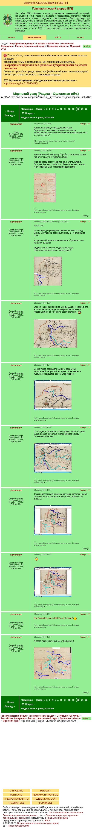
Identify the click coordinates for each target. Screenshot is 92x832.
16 (61, 109)
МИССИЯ (45, 790)
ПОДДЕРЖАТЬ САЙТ (45, 798)
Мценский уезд (10, 721)
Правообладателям (18, 825)
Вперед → (10, 115)
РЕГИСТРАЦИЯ (34, 37)
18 (69, 109)
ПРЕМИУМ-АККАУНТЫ (16, 798)
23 (23, 113)
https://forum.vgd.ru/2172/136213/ (21, 83)
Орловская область (57, 46)
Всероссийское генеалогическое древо (38, 823)
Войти (58, 37)
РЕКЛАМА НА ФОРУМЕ (45, 794)
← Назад (9, 111)
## (89, 124)
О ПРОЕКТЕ (16, 790)
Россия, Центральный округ (30, 46)
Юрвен (39, 117)
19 (73, 109)
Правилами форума (57, 817)
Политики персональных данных (20, 815)
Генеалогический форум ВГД (52, 8)
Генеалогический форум (14, 716)
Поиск (80, 37)
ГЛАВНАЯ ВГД (16, 803)
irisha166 (49, 117)
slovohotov (16, 151)
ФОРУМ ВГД (45, 803)
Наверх (83, 124)
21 (82, 109)
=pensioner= (16, 124)
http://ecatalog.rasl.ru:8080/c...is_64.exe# (53, 618)
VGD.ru (11, 37)
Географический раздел (21, 43)
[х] (66, 2)
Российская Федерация (13, 718)
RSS (47, 820)
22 (86, 109)
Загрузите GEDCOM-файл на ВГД (43, 2)
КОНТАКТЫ (16, 794)
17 (65, 109)
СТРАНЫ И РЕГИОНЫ (47, 43)
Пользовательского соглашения (66, 812)
